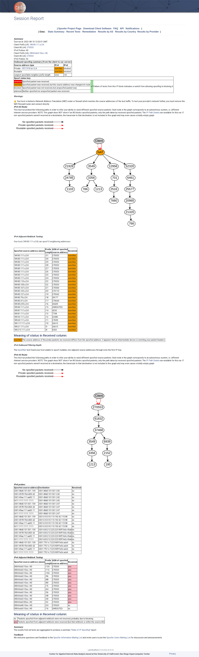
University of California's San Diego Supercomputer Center (124, 654)
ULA (35, 68)
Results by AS (105, 31)
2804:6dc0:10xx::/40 (39, 53)
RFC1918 (26, 68)
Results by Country (125, 31)
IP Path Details (153, 112)
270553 (30, 47)
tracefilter (22, 350)
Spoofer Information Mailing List (67, 637)
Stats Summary (56, 31)
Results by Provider (148, 31)
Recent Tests (73, 31)
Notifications (132, 28)
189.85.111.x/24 (37, 44)
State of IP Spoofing (81, 630)
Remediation (89, 31)
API (122, 28)
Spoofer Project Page (69, 28)
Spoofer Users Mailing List (118, 637)
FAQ (115, 28)
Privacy (172, 654)
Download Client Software (97, 28)
